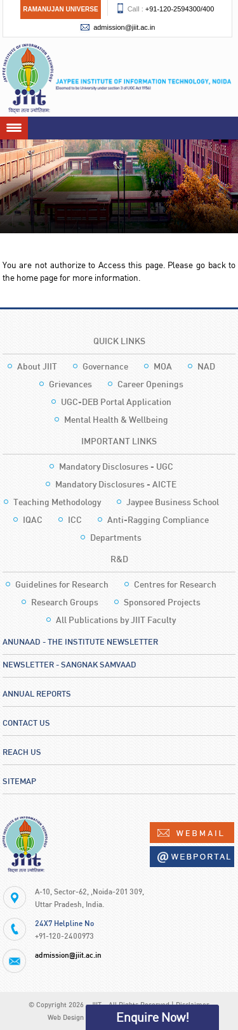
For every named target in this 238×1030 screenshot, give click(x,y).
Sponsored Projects (162, 601)
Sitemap (19, 781)
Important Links (119, 440)
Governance (105, 366)
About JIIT (37, 366)
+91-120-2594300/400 (180, 9)
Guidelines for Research (62, 584)
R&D (119, 558)
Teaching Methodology (57, 501)
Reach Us (22, 752)
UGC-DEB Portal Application (116, 401)
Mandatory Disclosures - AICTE (115, 484)
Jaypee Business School (172, 501)
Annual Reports (37, 693)
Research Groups (64, 601)
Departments (116, 537)
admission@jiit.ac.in (124, 27)
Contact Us (26, 723)
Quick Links (119, 340)
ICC (75, 519)
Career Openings (150, 383)
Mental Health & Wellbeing (116, 419)
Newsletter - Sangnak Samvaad (69, 664)
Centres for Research (175, 584)
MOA (163, 366)
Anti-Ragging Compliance (158, 519)
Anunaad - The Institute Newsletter (80, 641)
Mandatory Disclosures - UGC (116, 466)
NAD (206, 366)
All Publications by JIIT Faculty (116, 619)
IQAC (33, 519)
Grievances (70, 383)
